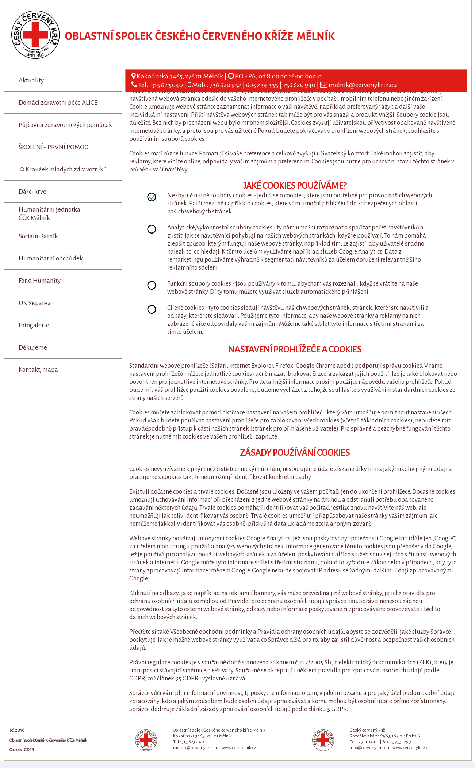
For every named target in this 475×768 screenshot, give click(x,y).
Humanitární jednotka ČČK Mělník (49, 213)
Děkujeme (33, 347)
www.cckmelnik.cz (239, 747)
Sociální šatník (38, 236)
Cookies (15, 750)
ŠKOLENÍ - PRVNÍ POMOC (53, 147)
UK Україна (35, 303)
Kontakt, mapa (38, 369)
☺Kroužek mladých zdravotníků (63, 169)
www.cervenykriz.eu (411, 747)
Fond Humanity (40, 280)
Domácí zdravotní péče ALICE (58, 102)
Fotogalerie (34, 325)
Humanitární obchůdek (51, 258)
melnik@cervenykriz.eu (363, 85)
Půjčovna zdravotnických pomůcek (65, 124)
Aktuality (31, 80)
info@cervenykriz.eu (369, 747)
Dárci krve (32, 191)
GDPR (29, 750)
